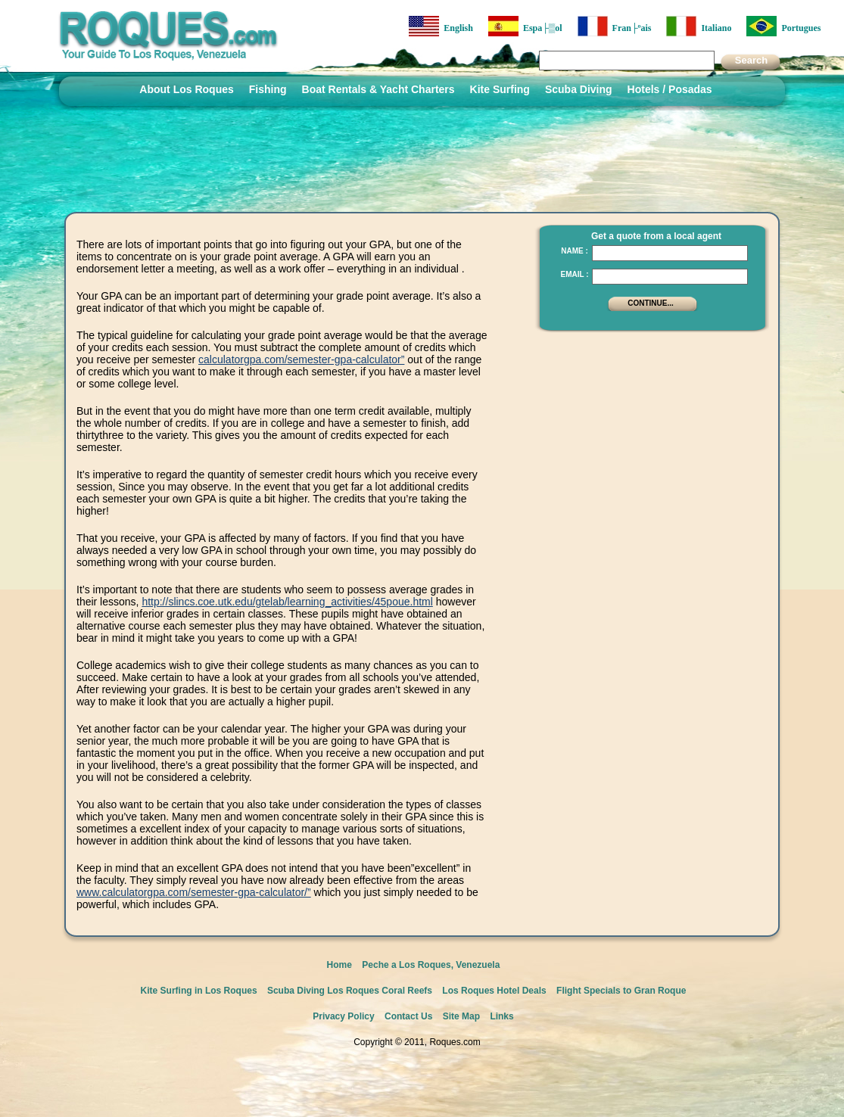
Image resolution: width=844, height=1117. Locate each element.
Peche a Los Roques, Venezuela (431, 965)
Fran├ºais (615, 26)
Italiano (698, 26)
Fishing (268, 89)
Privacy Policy (343, 1016)
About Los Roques (186, 89)
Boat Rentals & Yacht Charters (378, 89)
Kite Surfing (500, 89)
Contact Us (408, 1016)
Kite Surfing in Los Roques (199, 990)
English (441, 26)
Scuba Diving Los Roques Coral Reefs (349, 990)
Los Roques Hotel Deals (494, 990)
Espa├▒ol (525, 26)
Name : (574, 251)
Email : (574, 274)
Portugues (783, 26)
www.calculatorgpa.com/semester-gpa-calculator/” (193, 892)
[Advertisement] (647, 435)
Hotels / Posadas (670, 89)
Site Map (461, 1016)
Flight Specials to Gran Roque (621, 990)
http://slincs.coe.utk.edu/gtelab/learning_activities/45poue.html (287, 602)
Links (501, 1016)
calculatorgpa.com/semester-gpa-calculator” (301, 359)
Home (339, 965)
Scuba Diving (578, 89)
